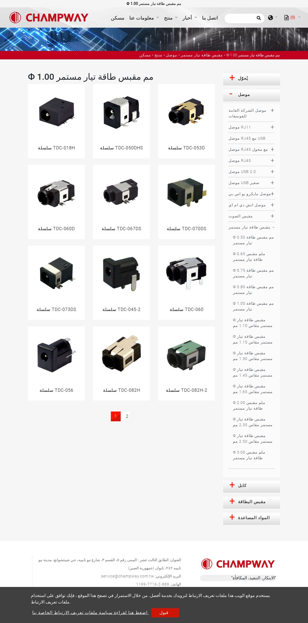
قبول (163, 612)
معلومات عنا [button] (142, 18)
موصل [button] (244, 94)
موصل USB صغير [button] (244, 183)
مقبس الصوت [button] (241, 216)
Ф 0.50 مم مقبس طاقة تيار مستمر (253, 240)
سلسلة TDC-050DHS (121, 147)
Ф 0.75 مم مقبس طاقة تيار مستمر (253, 273)
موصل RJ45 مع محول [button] (248, 149)
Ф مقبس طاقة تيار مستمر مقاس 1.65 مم (253, 389)
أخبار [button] (187, 18)
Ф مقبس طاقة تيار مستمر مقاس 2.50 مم (253, 438)
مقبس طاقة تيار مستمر (202, 55)
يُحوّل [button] (243, 78)
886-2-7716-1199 (152, 584)
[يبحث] (244, 18)
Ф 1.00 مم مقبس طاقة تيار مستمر (253, 306)
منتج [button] (169, 18)
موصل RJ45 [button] (240, 160)
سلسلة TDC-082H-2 (186, 390)
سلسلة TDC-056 (56, 390)
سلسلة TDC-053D (186, 147)
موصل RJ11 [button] (240, 127)
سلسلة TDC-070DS (186, 228)
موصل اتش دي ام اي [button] (247, 205)
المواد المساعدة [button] (254, 517)
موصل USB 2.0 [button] (242, 171)
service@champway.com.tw (127, 576)
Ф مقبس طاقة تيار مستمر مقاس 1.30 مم (253, 356)
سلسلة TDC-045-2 (121, 309)
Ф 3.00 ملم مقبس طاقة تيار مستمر (249, 455)
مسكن (119, 17)
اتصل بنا (210, 18)
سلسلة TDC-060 (187, 309)
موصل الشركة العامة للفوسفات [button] (248, 113)
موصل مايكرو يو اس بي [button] (250, 194)
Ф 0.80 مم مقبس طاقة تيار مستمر (253, 290)
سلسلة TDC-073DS (56, 309)
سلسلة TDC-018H (56, 147)
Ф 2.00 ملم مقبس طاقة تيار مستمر (249, 405)
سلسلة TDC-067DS (121, 228)
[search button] (258, 20)
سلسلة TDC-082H (121, 390)
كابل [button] (242, 485)
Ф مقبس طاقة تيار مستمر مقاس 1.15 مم (253, 339)
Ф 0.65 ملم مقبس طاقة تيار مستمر (249, 257)
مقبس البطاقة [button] (252, 501)
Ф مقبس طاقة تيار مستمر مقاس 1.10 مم (253, 323)
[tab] (251, 79)
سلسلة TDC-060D (56, 228)
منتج (158, 55)
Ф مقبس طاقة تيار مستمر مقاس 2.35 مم (253, 422)
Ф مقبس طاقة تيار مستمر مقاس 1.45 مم (253, 372)
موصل (171, 55)
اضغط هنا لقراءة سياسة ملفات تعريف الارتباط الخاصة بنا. (90, 612)
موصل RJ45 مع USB (247, 138)
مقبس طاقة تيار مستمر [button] (250, 227)
